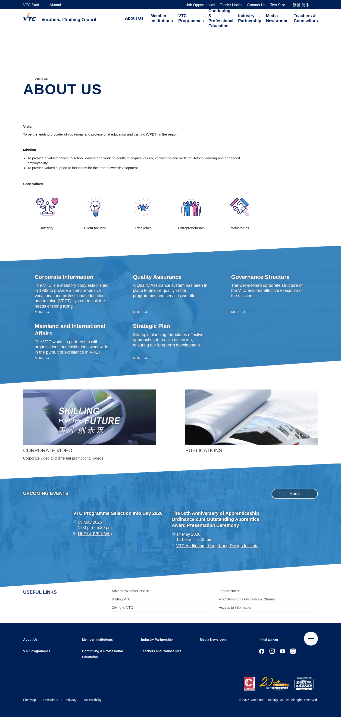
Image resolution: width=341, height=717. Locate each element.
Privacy (71, 700)
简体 (305, 5)
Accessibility (92, 700)
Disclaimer (50, 700)
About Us (134, 18)
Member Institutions (161, 18)
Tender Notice (231, 5)
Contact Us (256, 5)
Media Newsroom (276, 18)
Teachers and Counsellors (161, 651)
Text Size (277, 5)
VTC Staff (31, 5)
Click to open (311, 639)
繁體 (296, 5)
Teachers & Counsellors (306, 18)
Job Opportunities (200, 5)
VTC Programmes (191, 18)
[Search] (316, 5)
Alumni (55, 5)
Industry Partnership (249, 18)
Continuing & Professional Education (220, 18)
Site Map (29, 700)
